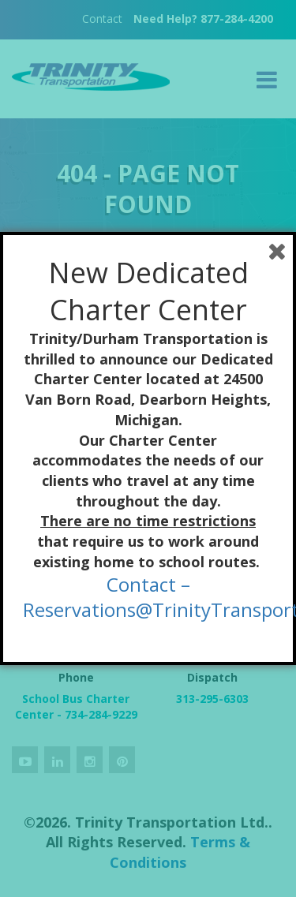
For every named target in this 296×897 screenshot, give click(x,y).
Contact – (148, 584)
